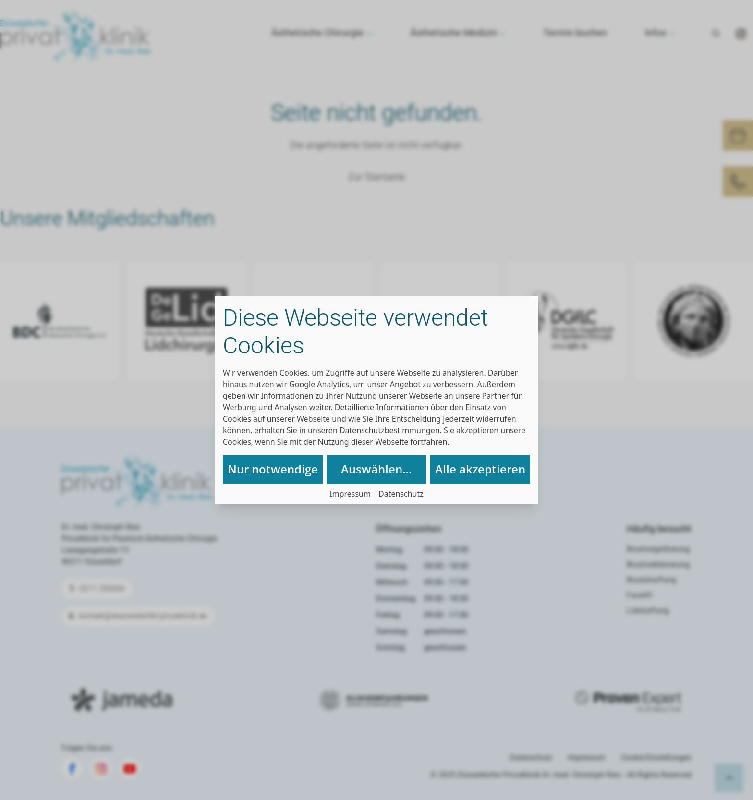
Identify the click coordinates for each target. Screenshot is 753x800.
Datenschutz (401, 493)
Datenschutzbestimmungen (390, 430)
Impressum (350, 493)
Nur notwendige (273, 469)
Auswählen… (376, 469)
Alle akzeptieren (480, 469)
